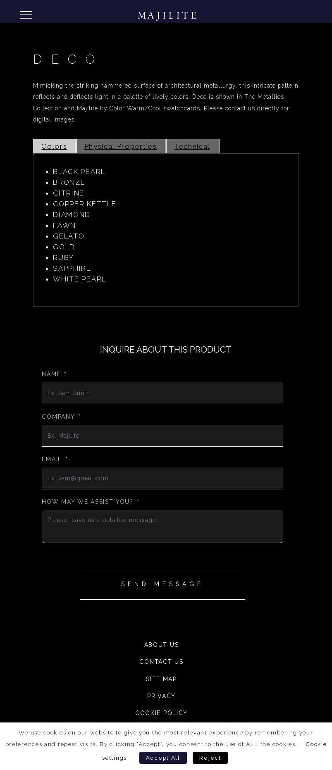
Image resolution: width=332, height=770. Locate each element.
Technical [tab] (192, 146)
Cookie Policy (161, 713)
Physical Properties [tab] (120, 146)
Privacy (161, 696)
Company (61, 416)
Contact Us (161, 661)
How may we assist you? (90, 501)
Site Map (161, 679)
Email (55, 459)
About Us (161, 644)
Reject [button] (210, 758)
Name (54, 374)
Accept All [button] (163, 758)
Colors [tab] (54, 146)
